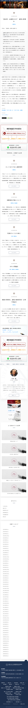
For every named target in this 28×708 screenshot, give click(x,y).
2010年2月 (5, 632)
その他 (4, 506)
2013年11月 (5, 588)
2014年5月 (5, 578)
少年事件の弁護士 (18, 694)
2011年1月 (5, 615)
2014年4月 (5, 580)
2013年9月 (5, 592)
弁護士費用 (16, 682)
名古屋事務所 (3, 676)
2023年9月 (5, 538)
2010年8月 (5, 624)
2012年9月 (5, 605)
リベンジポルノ (5, 114)
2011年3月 (5, 611)
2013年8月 (5, 594)
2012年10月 (5, 603)
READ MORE (14, 186)
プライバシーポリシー (7, 703)
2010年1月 (5, 634)
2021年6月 (5, 544)
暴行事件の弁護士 (10, 694)
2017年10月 (5, 550)
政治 (4, 516)
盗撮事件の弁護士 (17, 686)
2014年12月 (5, 569)
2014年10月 (5, 573)
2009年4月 (5, 653)
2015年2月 (5, 565)
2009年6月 (5, 649)
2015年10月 (5, 559)
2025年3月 (5, 531)
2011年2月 (5, 613)
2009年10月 (5, 641)
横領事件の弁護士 (8, 693)
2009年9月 (5, 643)
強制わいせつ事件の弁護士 (5, 687)
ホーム (2, 364)
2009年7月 (5, 647)
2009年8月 (5, 645)
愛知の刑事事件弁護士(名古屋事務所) (14, 699)
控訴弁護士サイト (19, 701)
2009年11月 (5, 639)
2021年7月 (5, 542)
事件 (12, 236)
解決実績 (4, 684)
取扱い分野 (22, 682)
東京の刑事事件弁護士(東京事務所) (13, 696)
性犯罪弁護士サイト (9, 701)
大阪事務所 (3, 672)
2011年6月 (5, 607)
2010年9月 (5, 622)
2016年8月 (5, 552)
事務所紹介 (3, 682)
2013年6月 (5, 599)
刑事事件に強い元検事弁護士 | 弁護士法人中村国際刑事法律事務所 (14, 665)
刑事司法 (14, 24)
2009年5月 (5, 651)
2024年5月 (5, 533)
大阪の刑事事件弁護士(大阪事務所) (13, 698)
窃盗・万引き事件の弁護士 (8, 691)
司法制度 (15, 203)
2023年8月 (5, 540)
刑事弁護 (16, 269)
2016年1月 (5, 554)
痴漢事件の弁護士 (8, 686)
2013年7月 (5, 596)
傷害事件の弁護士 (17, 693)
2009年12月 (5, 636)
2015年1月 (5, 567)
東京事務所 (3, 668)
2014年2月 (5, 584)
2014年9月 (5, 575)
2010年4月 (5, 628)
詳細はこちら (14, 395)
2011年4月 (5, 609)
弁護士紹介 (9, 682)
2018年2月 (5, 548)
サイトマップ (15, 703)
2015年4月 (5, 563)
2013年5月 (5, 601)
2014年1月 (5, 586)
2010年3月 (5, 630)
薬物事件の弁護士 (19, 689)
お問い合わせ (22, 703)
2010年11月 (5, 618)
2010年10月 (5, 620)
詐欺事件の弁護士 (19, 691)
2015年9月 (5, 561)
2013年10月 (5, 590)
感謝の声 (10, 684)
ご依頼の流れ (17, 684)
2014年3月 (5, 582)
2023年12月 (5, 535)
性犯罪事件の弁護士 (9, 689)
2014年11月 (5, 571)
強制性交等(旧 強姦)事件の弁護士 (18, 687)
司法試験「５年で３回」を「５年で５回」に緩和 (12, 110)
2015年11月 (5, 557)
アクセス (23, 684)
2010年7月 (5, 626)
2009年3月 (5, 655)
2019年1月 (5, 546)
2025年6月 (5, 529)
